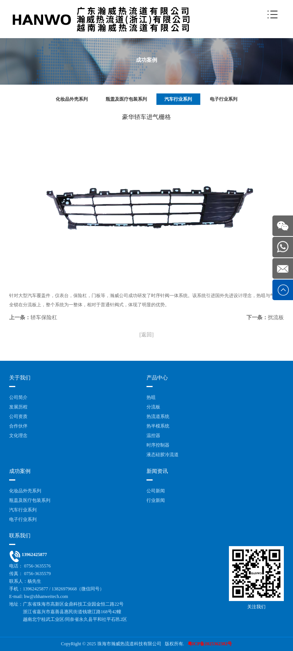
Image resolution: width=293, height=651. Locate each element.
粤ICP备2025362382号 (210, 643)
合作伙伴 (18, 426)
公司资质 (18, 416)
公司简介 (18, 397)
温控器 (153, 435)
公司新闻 (155, 490)
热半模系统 (157, 426)
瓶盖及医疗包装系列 (126, 99)
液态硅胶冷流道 (162, 454)
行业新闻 (155, 500)
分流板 (153, 407)
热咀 (151, 397)
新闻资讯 (157, 471)
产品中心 (157, 378)
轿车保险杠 (44, 317)
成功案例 (20, 471)
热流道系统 (157, 416)
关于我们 (20, 378)
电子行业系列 (223, 99)
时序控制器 (157, 445)
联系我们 (20, 535)
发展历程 (18, 407)
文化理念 (18, 435)
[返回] (146, 335)
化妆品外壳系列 (72, 99)
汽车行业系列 (178, 99)
